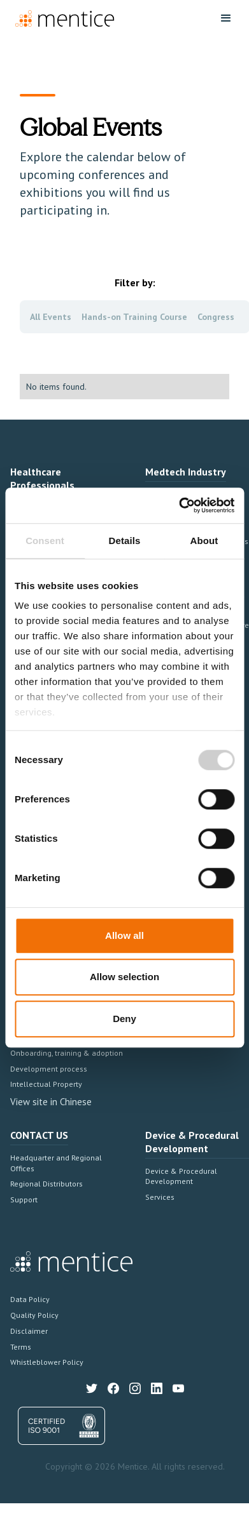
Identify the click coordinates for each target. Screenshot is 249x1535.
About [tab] (204, 540)
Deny (124, 1018)
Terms (20, 1347)
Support (24, 1199)
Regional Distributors (46, 1183)
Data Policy (30, 1299)
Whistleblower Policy (46, 1362)
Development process (48, 1068)
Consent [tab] (44, 540)
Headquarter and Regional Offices (56, 1163)
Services (159, 1197)
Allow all (124, 935)
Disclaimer (29, 1331)
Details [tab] (125, 540)
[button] (226, 18)
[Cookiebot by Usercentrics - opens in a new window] (179, 505)
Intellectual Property (46, 1084)
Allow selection (124, 976)
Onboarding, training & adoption (66, 1053)
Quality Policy (34, 1315)
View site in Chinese (51, 1102)
